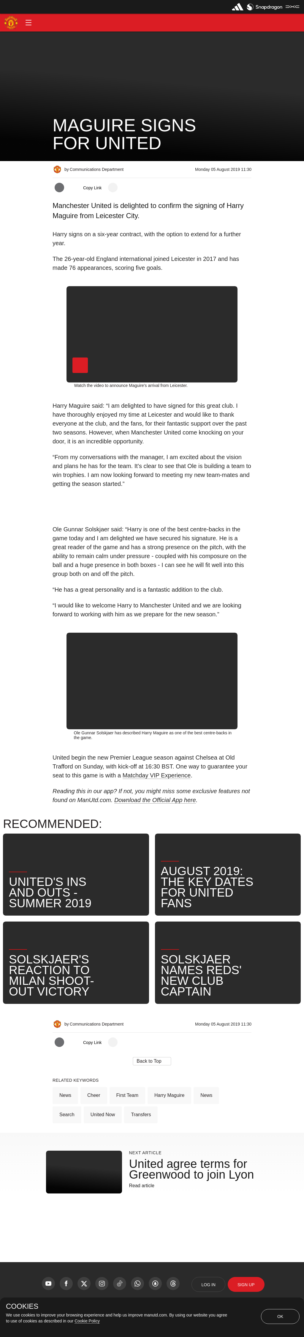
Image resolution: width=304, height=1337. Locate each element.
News (65, 1095)
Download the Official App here (155, 800)
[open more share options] (113, 187)
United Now (103, 1114)
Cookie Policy (87, 1321)
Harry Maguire (169, 1095)
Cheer (93, 1095)
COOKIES (22, 1306)
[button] (28, 23)
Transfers (141, 1114)
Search (67, 1114)
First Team (127, 1095)
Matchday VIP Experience (157, 775)
